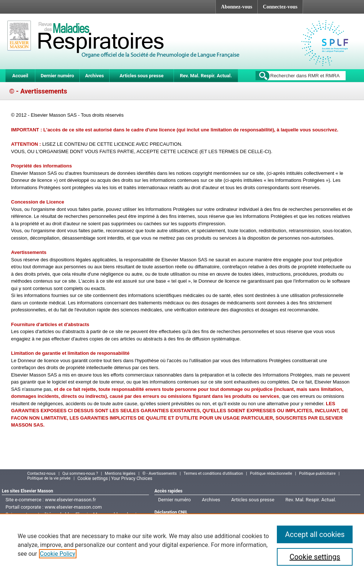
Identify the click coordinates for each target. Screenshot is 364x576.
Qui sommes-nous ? (80, 473)
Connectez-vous (280, 7)
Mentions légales (120, 473)
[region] (182, 544)
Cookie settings (314, 556)
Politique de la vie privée (49, 478)
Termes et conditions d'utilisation (213, 473)
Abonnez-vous (236, 7)
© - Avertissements (159, 473)
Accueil (20, 75)
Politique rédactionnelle (271, 473)
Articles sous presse (141, 75)
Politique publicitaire (317, 473)
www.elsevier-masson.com (72, 507)
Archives (94, 75)
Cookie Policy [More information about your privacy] (57, 553)
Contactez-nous (41, 473)
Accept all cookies (315, 534)
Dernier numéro (57, 75)
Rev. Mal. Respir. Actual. (206, 75)
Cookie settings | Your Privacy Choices (115, 478)
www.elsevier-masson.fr (70, 499)
